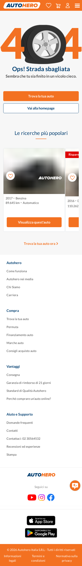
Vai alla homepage (41, 108)
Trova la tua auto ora (39, 243)
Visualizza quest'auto (34, 222)
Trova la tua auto (41, 96)
